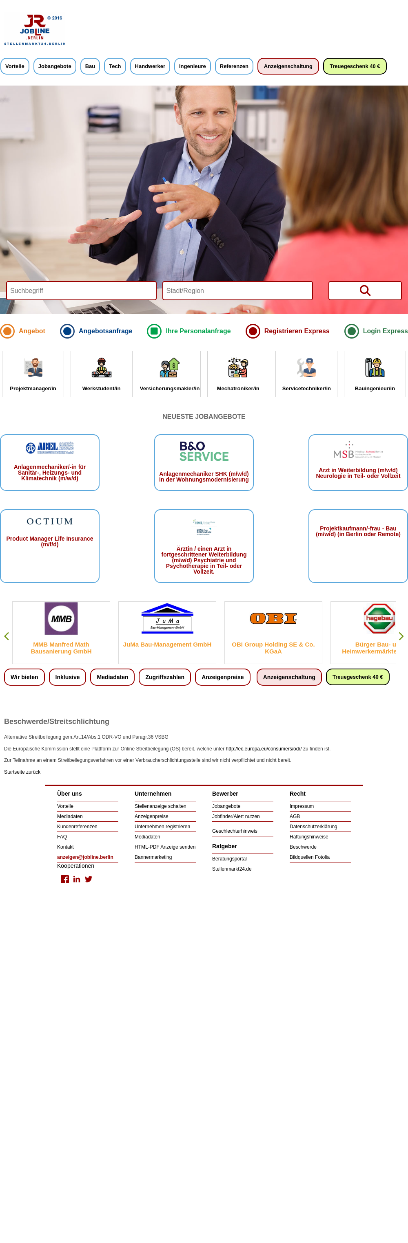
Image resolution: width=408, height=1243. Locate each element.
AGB (295, 816)
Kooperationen (75, 865)
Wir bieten (24, 677)
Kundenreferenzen (77, 826)
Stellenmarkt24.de (232, 869)
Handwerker (150, 66)
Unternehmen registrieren (162, 826)
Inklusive (67, 677)
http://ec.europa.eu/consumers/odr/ (264, 749)
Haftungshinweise (309, 837)
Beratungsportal (229, 859)
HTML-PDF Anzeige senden (165, 847)
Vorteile (14, 66)
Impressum (302, 806)
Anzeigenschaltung (288, 66)
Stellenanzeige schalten (160, 806)
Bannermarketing (153, 857)
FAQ (62, 837)
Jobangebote (54, 66)
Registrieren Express (297, 331)
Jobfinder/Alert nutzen (236, 816)
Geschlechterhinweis (234, 831)
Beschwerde (303, 847)
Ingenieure (192, 66)
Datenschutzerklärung (313, 826)
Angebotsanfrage (106, 331)
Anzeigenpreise (223, 677)
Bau (90, 66)
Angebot (32, 331)
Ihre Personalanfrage (198, 331)
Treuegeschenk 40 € (355, 66)
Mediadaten (112, 677)
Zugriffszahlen (164, 677)
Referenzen (234, 66)
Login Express (385, 331)
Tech (115, 66)
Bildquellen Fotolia (310, 857)
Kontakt (65, 847)
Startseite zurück (22, 772)
